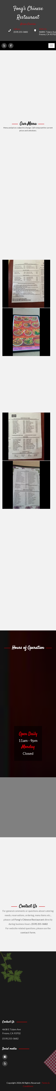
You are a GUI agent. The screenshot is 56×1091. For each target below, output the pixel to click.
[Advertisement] (28, 86)
